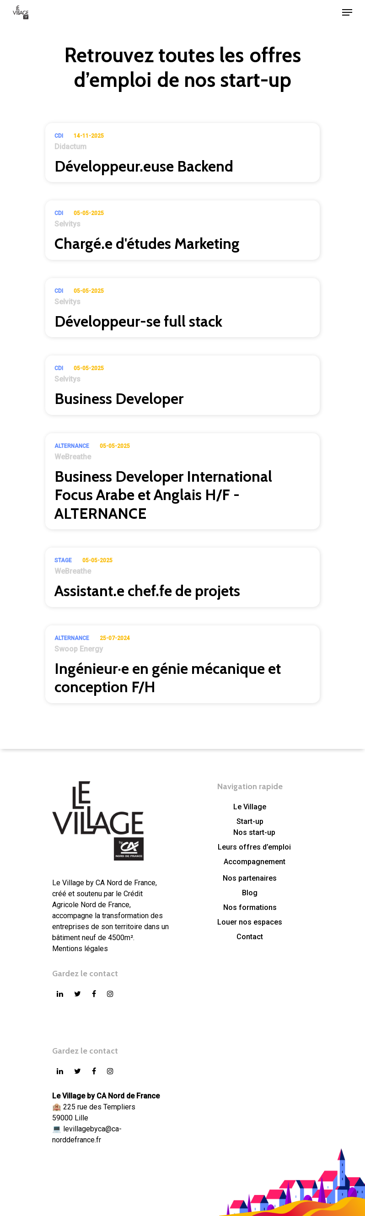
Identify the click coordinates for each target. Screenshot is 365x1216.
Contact (249, 936)
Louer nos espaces (249, 922)
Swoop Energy (78, 649)
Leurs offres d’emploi (254, 847)
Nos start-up (254, 832)
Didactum (70, 146)
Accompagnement (254, 861)
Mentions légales (80, 948)
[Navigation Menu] (347, 12)
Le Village (249, 806)
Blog (250, 892)
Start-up (249, 821)
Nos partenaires (250, 878)
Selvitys (67, 224)
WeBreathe (72, 456)
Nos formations (250, 907)
